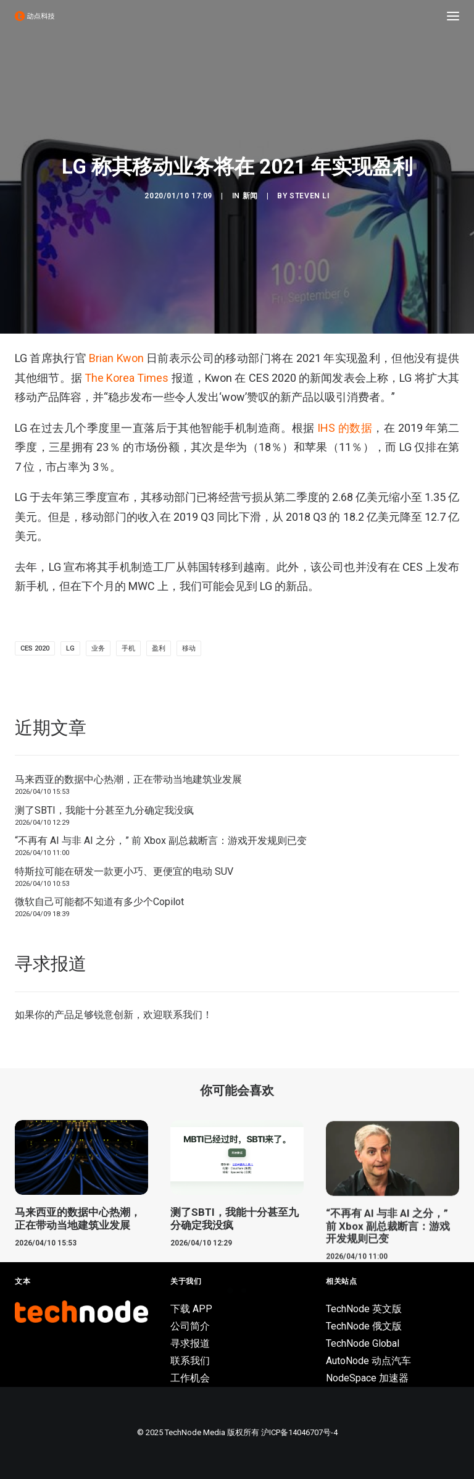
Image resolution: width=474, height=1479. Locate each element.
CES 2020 (34, 648)
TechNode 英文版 (364, 1309)
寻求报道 (190, 1343)
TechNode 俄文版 (364, 1326)
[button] (453, 16)
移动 (189, 648)
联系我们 (182, 1015)
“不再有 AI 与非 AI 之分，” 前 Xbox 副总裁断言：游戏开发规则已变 (161, 840)
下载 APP (191, 1309)
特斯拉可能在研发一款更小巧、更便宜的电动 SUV (124, 871)
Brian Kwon (116, 358)
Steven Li (309, 196)
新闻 (250, 196)
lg (70, 648)
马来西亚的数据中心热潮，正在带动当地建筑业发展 (128, 779)
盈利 (158, 648)
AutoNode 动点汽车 (368, 1361)
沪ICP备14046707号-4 (299, 1432)
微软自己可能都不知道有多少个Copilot (99, 902)
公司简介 (190, 1326)
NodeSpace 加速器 (367, 1378)
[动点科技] (34, 16)
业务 (98, 648)
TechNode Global (362, 1343)
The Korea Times (126, 377)
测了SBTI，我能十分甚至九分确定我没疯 (104, 810)
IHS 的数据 (344, 427)
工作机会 (190, 1378)
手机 (128, 648)
